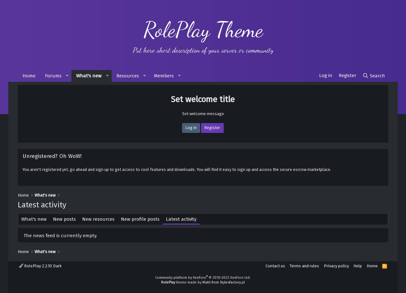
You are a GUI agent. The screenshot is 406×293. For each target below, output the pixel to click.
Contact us (275, 266)
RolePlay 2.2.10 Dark (40, 266)
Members (164, 76)
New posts (64, 219)
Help (357, 266)
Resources (127, 76)
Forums (53, 76)
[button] (66, 76)
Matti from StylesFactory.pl (223, 282)
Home (29, 76)
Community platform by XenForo (203, 278)
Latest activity (181, 219)
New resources (98, 219)
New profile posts (140, 219)
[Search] (373, 76)
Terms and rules (304, 266)
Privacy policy (336, 266)
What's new (89, 76)
